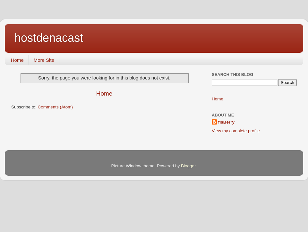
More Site (44, 60)
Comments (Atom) (55, 107)
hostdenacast (48, 37)
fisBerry (226, 122)
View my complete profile (236, 130)
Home (17, 60)
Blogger (188, 165)
